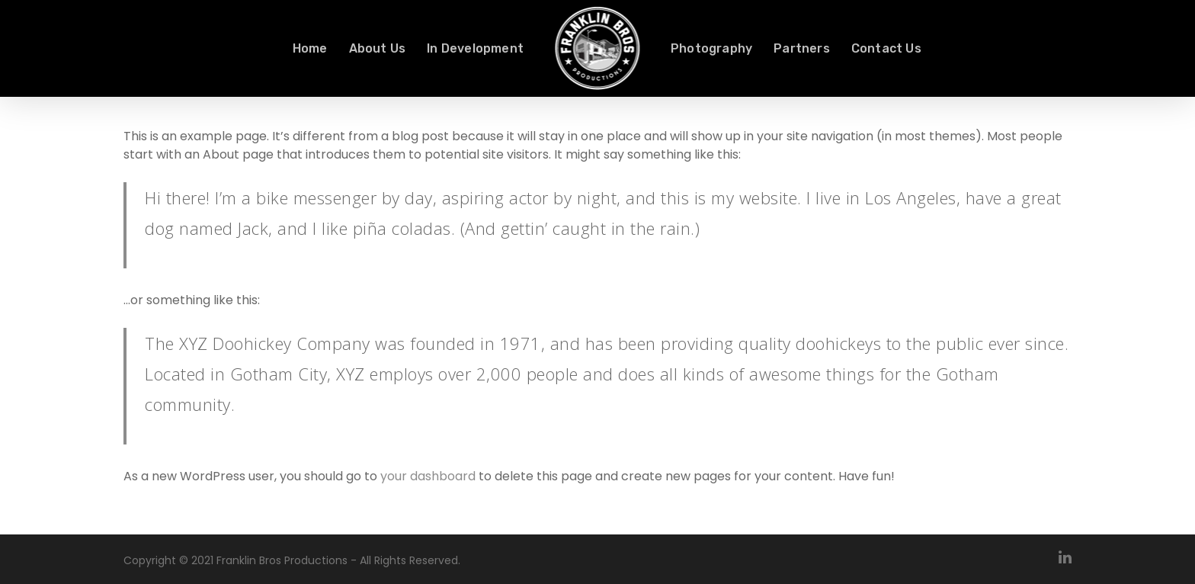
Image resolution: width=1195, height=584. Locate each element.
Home (310, 49)
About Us (377, 49)
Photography (711, 49)
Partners (802, 49)
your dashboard (428, 476)
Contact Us (886, 49)
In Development (475, 49)
